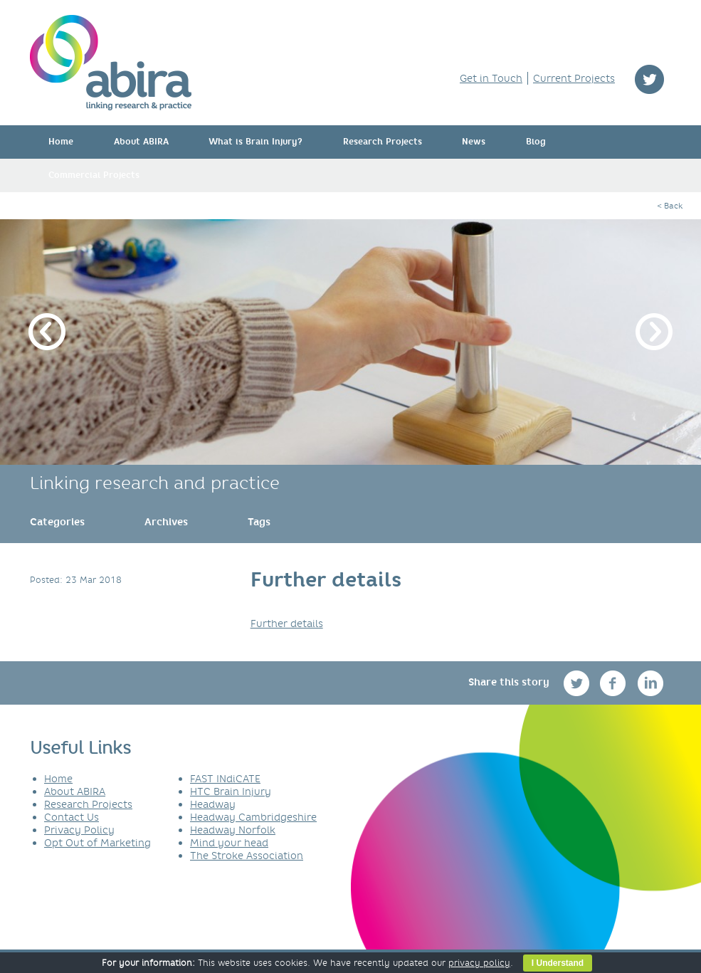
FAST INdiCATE (225, 778)
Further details (287, 623)
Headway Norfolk (232, 830)
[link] (57, 521)
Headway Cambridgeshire (253, 817)
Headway (213, 804)
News (473, 141)
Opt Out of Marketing (97, 842)
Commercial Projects (93, 175)
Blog (536, 141)
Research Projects (382, 141)
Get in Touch (491, 78)
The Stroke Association (246, 855)
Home (60, 141)
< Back (669, 206)
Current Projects (574, 78)
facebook (614, 683)
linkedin (650, 683)
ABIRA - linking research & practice (110, 62)
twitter (649, 79)
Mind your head (229, 842)
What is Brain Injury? (255, 141)
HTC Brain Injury (230, 791)
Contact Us (71, 817)
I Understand (558, 963)
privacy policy (479, 962)
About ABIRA (141, 141)
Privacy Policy (79, 830)
